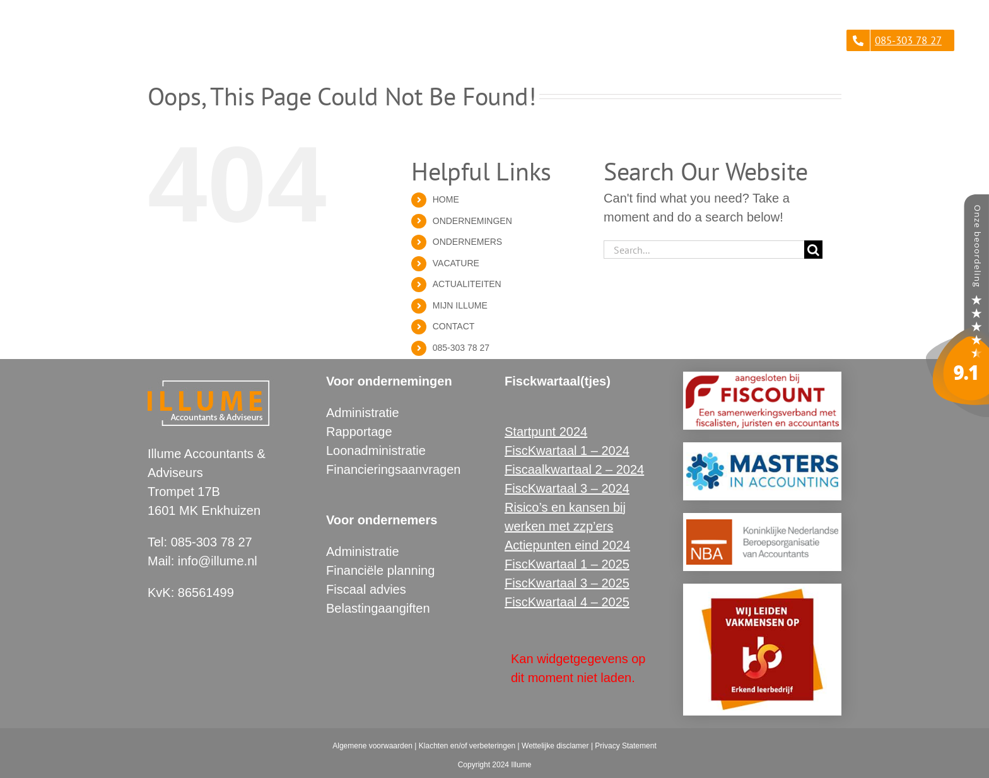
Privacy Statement (625, 745)
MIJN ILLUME (460, 305)
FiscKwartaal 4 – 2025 (567, 602)
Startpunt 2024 (546, 432)
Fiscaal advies (366, 589)
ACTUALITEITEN (467, 284)
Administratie (362, 413)
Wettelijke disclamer (555, 745)
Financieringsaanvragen (393, 469)
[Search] (813, 249)
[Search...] (704, 249)
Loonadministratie (376, 450)
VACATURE (456, 263)
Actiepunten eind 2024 (567, 545)
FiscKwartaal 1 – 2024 (567, 450)
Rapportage (359, 432)
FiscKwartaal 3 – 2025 (567, 583)
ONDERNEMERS (467, 242)
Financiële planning (380, 570)
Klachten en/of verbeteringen (467, 745)
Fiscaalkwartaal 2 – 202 (571, 469)
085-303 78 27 (461, 348)
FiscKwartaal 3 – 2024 (567, 488)
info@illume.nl (217, 561)
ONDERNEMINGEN (472, 221)
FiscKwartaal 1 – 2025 (567, 564)
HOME (446, 199)
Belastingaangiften (378, 608)
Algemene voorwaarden (372, 745)
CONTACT (454, 326)
